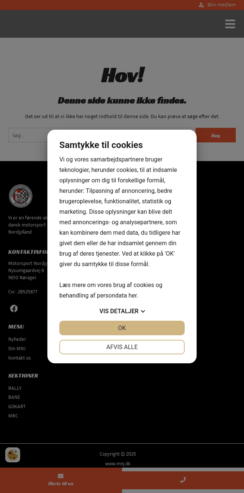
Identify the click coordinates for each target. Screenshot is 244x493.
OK (122, 328)
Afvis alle (122, 347)
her (132, 295)
